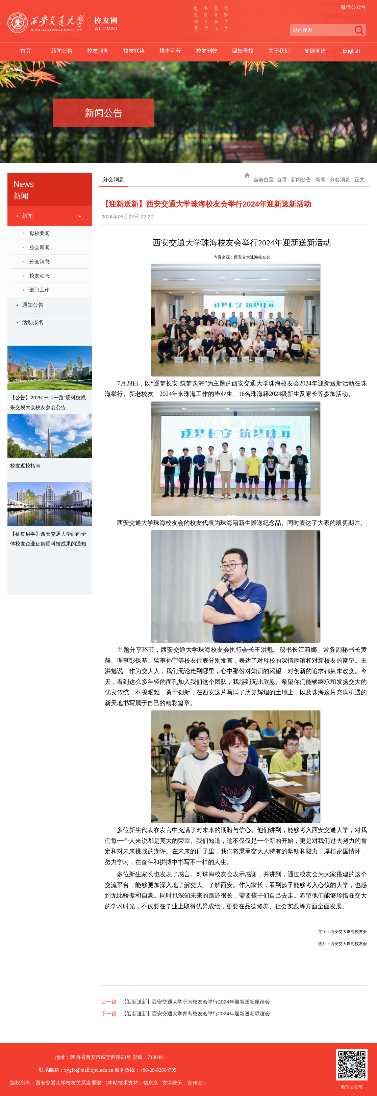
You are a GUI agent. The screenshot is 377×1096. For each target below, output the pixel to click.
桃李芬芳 (170, 51)
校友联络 (134, 51)
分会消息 (39, 261)
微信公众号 (353, 7)
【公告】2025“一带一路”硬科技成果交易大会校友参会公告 (47, 402)
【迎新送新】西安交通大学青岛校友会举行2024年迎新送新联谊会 (196, 1013)
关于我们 (279, 51)
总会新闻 (39, 247)
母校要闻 (39, 233)
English (351, 51)
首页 (25, 51)
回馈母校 (243, 51)
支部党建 (315, 51)
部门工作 (39, 290)
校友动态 (39, 275)
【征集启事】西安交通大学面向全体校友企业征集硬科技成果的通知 (48, 538)
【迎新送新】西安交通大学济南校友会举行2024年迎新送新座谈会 (196, 1002)
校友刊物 (207, 51)
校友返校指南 (25, 466)
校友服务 (98, 51)
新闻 (27, 216)
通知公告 (33, 305)
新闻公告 (62, 51)
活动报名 (33, 322)
